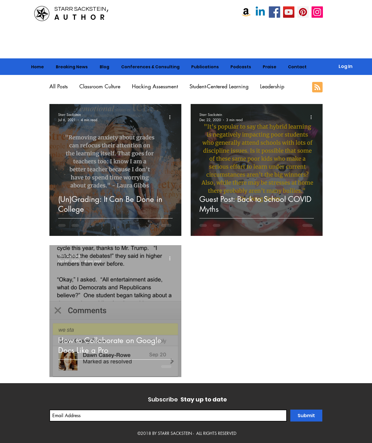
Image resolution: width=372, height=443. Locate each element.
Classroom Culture (99, 86)
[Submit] (306, 416)
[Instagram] (317, 12)
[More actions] (171, 117)
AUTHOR (81, 17)
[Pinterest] (303, 12)
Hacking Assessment (155, 86)
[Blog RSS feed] (317, 87)
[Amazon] (246, 12)
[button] (150, 67)
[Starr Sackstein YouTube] (288, 12)
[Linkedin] (260, 12)
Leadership (272, 86)
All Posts (58, 86)
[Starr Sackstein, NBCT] (274, 12)
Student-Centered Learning (218, 86)
